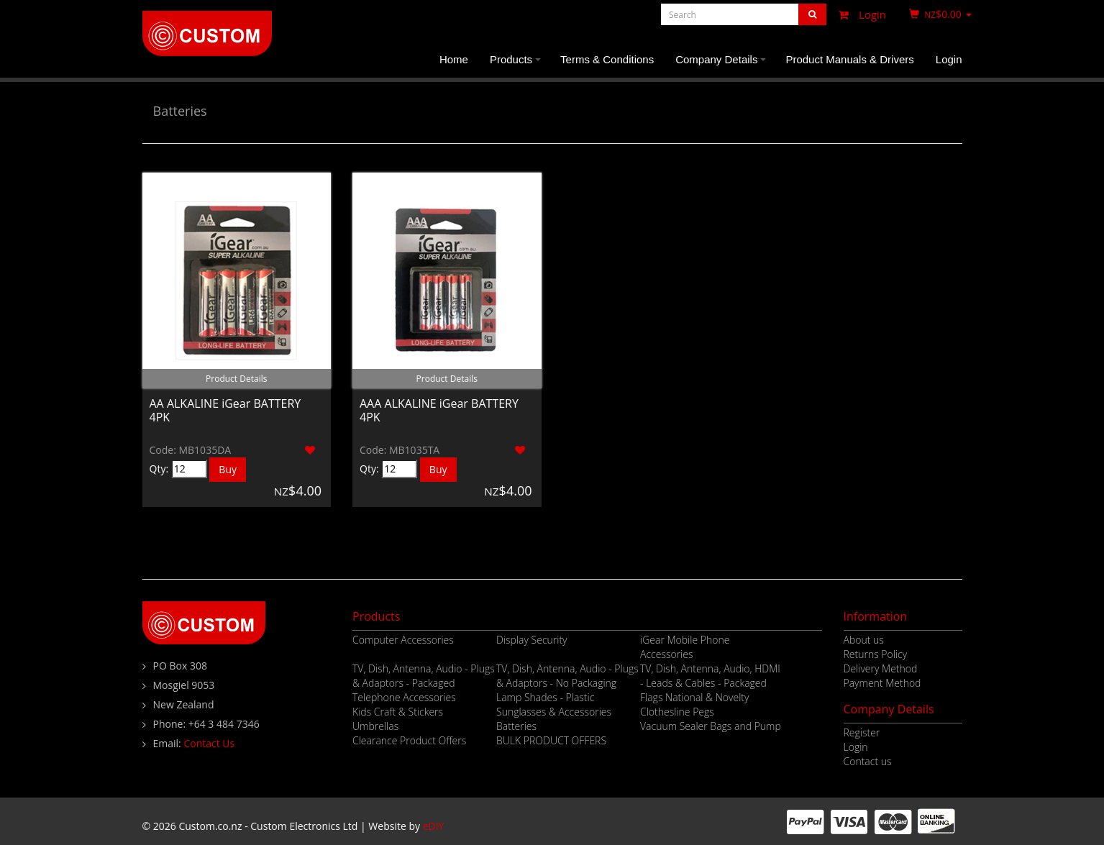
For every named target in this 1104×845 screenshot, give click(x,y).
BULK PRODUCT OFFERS (551, 740)
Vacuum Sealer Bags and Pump (710, 726)
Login (858, 14)
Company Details (722, 65)
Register (862, 732)
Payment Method (882, 683)
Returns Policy (876, 654)
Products (517, 65)
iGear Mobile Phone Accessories (684, 647)
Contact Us (208, 743)
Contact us (868, 761)
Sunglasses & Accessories (553, 711)
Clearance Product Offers (409, 740)
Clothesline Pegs (677, 711)
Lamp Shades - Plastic (545, 697)
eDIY (433, 826)
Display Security (531, 640)
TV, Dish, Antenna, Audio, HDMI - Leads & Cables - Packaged (710, 676)
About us (864, 640)
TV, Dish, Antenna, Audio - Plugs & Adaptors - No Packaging (567, 676)
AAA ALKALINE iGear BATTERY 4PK (439, 410)
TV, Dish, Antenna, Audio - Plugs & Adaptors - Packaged (423, 676)
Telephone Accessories (404, 697)
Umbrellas (375, 726)
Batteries (180, 110)
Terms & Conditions (607, 59)
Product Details (236, 379)
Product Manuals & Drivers (849, 59)
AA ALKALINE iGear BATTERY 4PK (225, 410)
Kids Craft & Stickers (397, 711)
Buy (228, 469)
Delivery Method (881, 668)
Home (453, 59)
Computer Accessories (403, 640)
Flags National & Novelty (694, 697)
